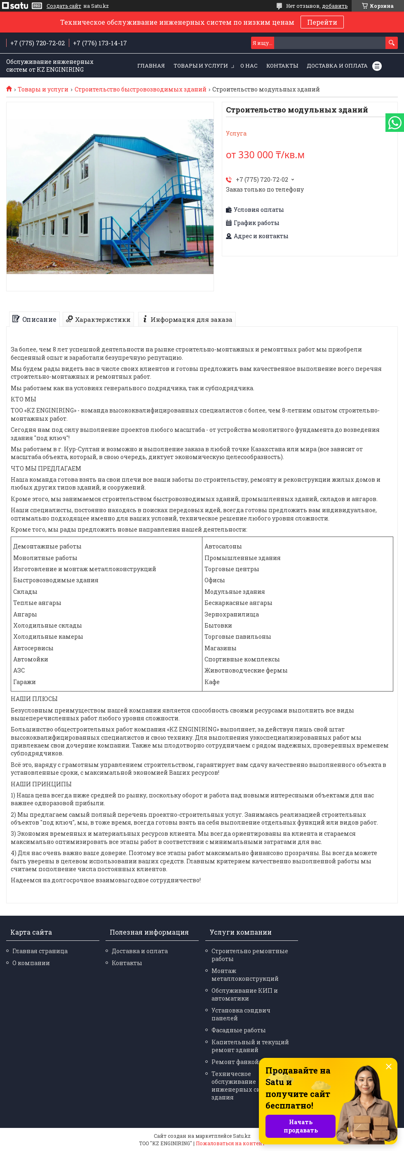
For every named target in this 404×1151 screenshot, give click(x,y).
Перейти (322, 22)
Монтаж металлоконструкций (245, 974)
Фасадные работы (238, 1030)
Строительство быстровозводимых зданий (141, 89)
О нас (249, 65)
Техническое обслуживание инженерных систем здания (243, 1085)
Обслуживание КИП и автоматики (244, 994)
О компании (31, 963)
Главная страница (40, 951)
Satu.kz (242, 1135)
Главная (151, 65)
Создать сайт (64, 6)
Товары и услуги (201, 65)
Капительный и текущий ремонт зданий (250, 1046)
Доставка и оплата (337, 65)
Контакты (282, 65)
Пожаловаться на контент (230, 1143)
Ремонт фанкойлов (240, 1062)
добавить (335, 5)
